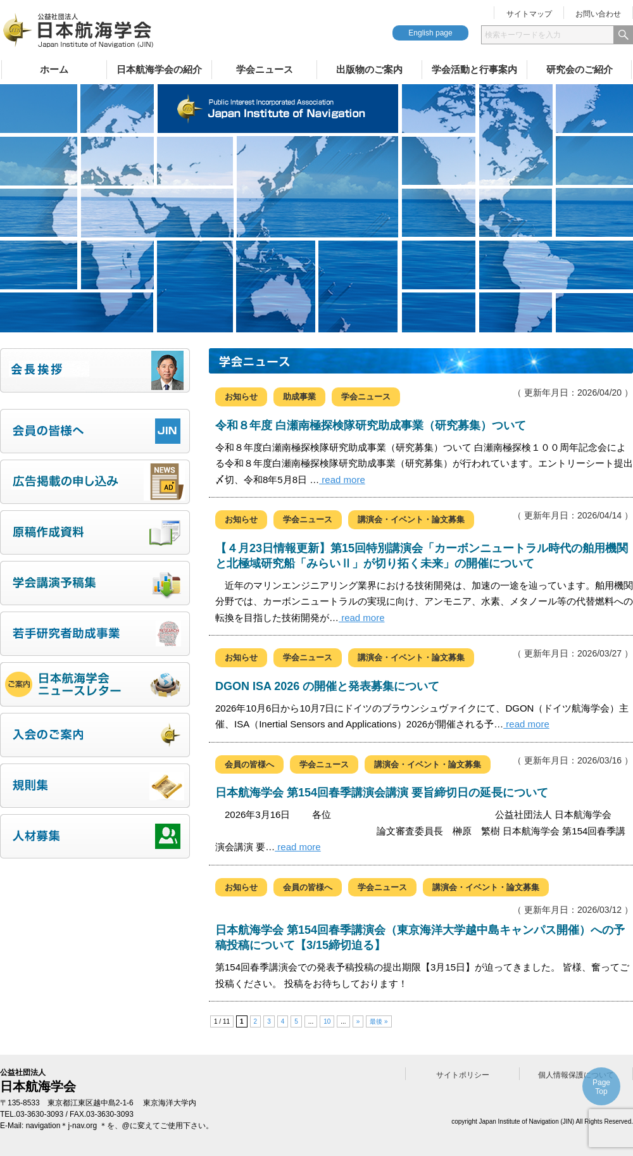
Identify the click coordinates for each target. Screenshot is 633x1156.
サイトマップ (529, 13)
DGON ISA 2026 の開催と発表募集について (327, 686)
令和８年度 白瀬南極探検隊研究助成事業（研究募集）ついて (370, 425)
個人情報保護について (576, 1075)
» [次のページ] (358, 1021)
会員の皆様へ (249, 764)
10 (326, 1021)
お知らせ (241, 396)
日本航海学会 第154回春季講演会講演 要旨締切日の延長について (381, 792)
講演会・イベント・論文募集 (411, 519)
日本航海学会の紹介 (159, 69)
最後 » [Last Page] (378, 1021)
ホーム (54, 69)
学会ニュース (264, 69)
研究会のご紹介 (579, 69)
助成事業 (299, 396)
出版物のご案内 (369, 69)
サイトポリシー (462, 1075)
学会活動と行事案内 (474, 69)
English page (430, 32)
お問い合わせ (598, 13)
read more (342, 479)
